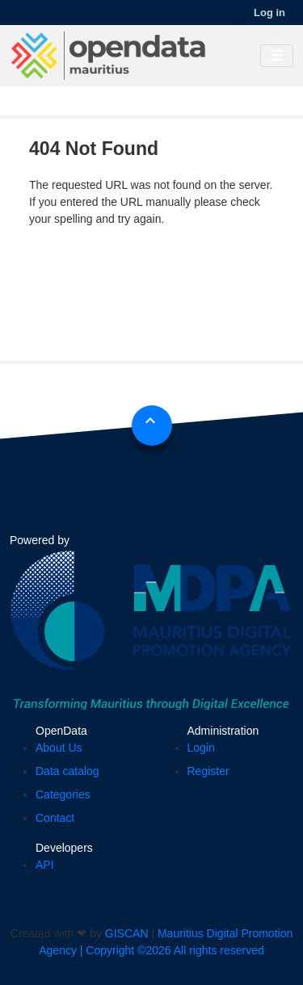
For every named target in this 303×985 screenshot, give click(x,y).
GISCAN (127, 933)
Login (201, 747)
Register (208, 771)
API (45, 864)
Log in (269, 12)
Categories (63, 794)
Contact (55, 817)
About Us (59, 747)
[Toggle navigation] (276, 56)
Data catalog (67, 771)
